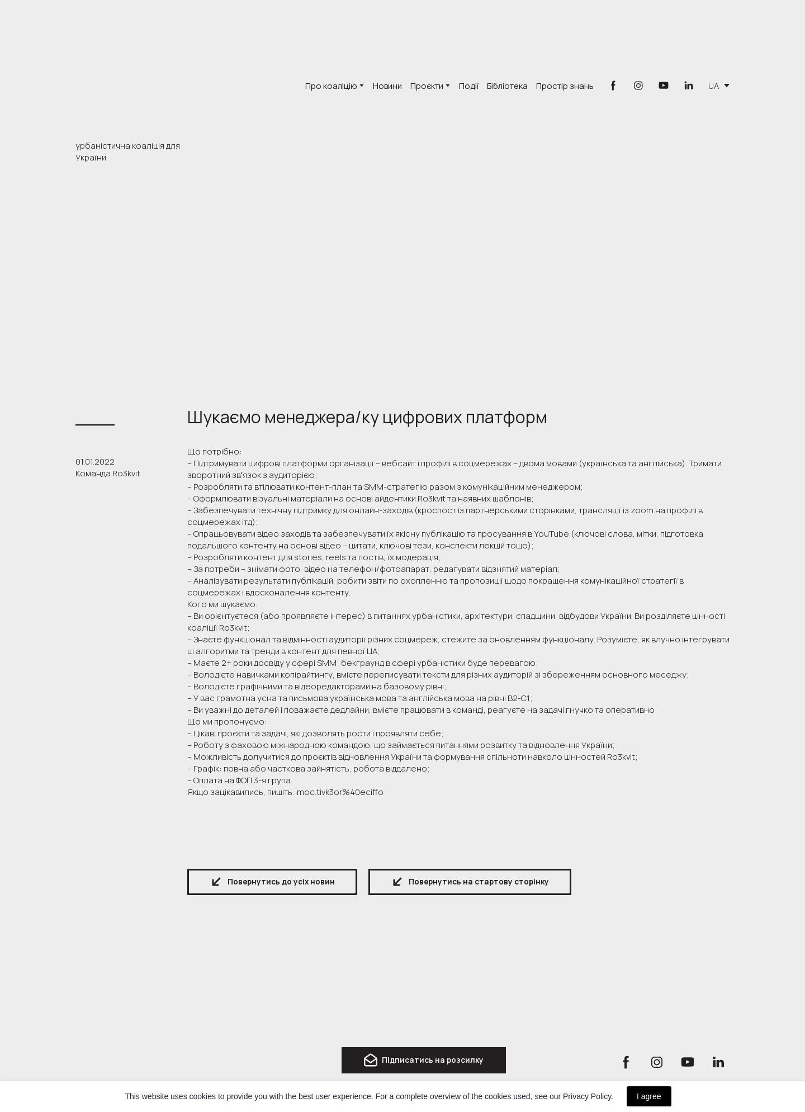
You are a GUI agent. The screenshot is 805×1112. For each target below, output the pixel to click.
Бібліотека (507, 86)
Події (469, 86)
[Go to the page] (138, 72)
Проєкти (426, 86)
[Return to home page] (123, 1017)
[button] (613, 85)
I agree (649, 1096)
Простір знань (565, 86)
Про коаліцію (331, 86)
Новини (387, 86)
